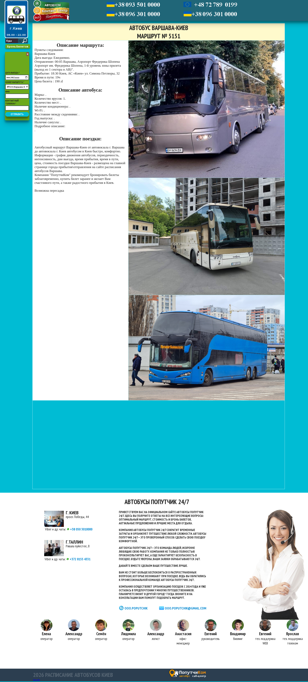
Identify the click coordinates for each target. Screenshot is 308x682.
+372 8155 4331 (78, 559)
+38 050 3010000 (80, 529)
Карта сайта (36, 680)
